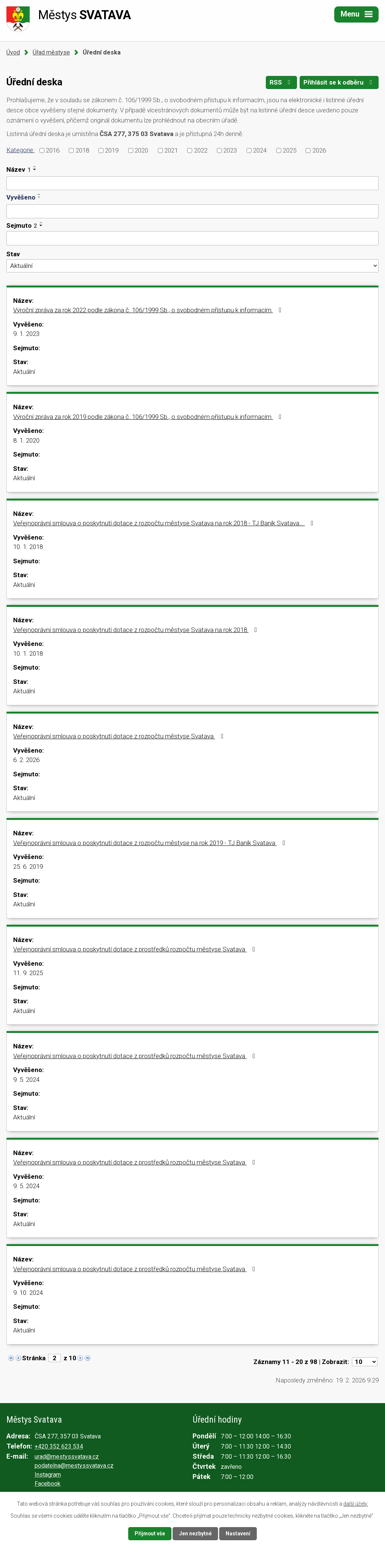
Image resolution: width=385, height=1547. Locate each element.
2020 (141, 150)
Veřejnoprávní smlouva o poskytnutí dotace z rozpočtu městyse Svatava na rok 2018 (136, 630)
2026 (319, 150)
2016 (52, 150)
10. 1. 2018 (28, 546)
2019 (111, 150)
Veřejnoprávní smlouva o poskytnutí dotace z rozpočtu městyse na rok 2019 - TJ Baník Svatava (150, 843)
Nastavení (238, 1533)
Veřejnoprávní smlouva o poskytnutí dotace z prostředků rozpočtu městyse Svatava (135, 949)
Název (18, 169)
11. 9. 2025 (28, 973)
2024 (260, 150)
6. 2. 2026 (26, 760)
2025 (289, 150)
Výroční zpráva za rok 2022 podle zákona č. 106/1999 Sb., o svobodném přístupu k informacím (148, 310)
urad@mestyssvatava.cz (67, 1456)
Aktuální (24, 371)
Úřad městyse (51, 52)
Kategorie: (20, 150)
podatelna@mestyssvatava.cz (74, 1465)
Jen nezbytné (195, 1533)
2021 (171, 150)
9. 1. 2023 (26, 333)
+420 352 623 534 (59, 1446)
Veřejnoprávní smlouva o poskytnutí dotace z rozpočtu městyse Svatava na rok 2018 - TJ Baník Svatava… (164, 523)
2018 (82, 150)
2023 (230, 150)
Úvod (13, 52)
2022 (201, 150)
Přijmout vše (149, 1533)
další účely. (355, 1504)
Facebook (48, 1483)
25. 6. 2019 (28, 866)
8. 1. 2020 (26, 440)
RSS (281, 82)
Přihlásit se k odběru (339, 82)
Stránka (33, 1358)
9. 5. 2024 (26, 1079)
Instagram (48, 1474)
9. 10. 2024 (28, 1292)
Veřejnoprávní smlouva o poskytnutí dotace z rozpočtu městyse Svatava (119, 736)
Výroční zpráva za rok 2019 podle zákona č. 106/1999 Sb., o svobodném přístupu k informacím (148, 416)
